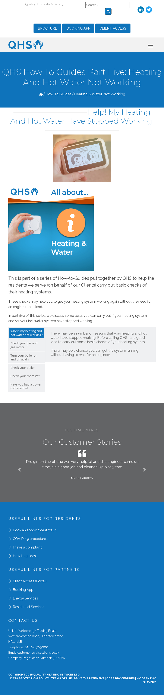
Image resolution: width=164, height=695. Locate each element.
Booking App (78, 28)
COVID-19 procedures (30, 539)
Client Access (113, 28)
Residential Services (28, 607)
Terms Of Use (61, 678)
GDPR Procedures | (121, 678)
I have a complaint (27, 547)
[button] (19, 470)
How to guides (24, 556)
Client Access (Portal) (30, 581)
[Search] (107, 5)
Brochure (47, 28)
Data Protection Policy (29, 678)
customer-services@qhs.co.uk (38, 652)
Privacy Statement (89, 678)
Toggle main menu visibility (151, 45)
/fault (52, 530)
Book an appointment (30, 530)
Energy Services (25, 598)
